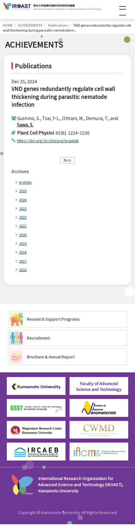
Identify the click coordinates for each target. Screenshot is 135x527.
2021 (24, 227)
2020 (24, 236)
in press (27, 183)
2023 (24, 209)
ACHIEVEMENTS (30, 25)
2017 (24, 262)
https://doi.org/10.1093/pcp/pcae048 (56, 140)
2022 (24, 218)
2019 (24, 245)
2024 (24, 201)
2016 (24, 271)
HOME (8, 25)
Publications (58, 25)
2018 (24, 253)
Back (67, 161)
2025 (24, 192)
